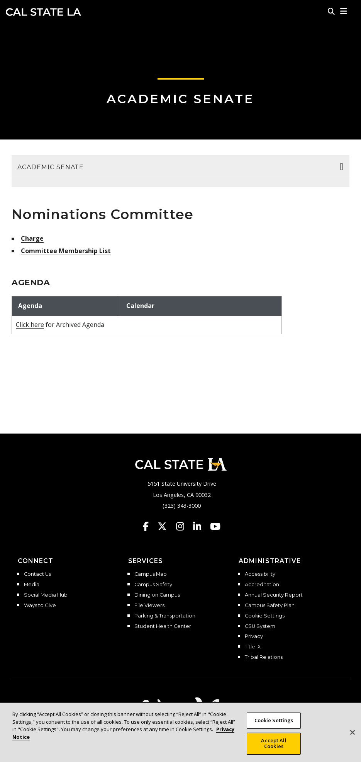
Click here (30, 324)
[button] (343, 11)
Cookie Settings (265, 616)
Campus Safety (153, 584)
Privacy (254, 636)
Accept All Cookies (273, 746)
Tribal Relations (264, 657)
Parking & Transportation (164, 616)
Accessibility (260, 574)
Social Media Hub (46, 595)
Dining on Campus (157, 595)
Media (31, 584)
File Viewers (149, 605)
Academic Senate (180, 98)
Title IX (253, 647)
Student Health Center (162, 626)
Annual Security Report (274, 595)
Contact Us (37, 574)
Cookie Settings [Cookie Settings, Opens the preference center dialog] (273, 723)
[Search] (331, 11)
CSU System (260, 626)
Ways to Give (40, 605)
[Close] (352, 735)
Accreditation (262, 584)
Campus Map (150, 574)
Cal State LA (43, 12)
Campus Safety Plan (270, 605)
